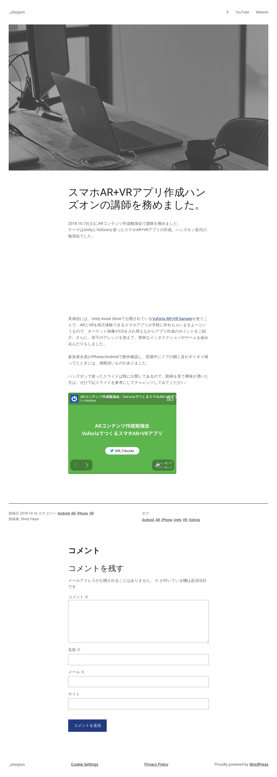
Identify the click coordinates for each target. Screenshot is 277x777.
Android (64, 513)
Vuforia (194, 520)
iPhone (82, 513)
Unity (177, 520)
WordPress (259, 764)
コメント (78, 597)
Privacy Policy (156, 764)
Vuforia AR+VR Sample (172, 318)
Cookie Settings (84, 764)
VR (91, 513)
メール (76, 672)
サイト (74, 694)
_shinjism (17, 12)
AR (73, 513)
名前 (74, 649)
